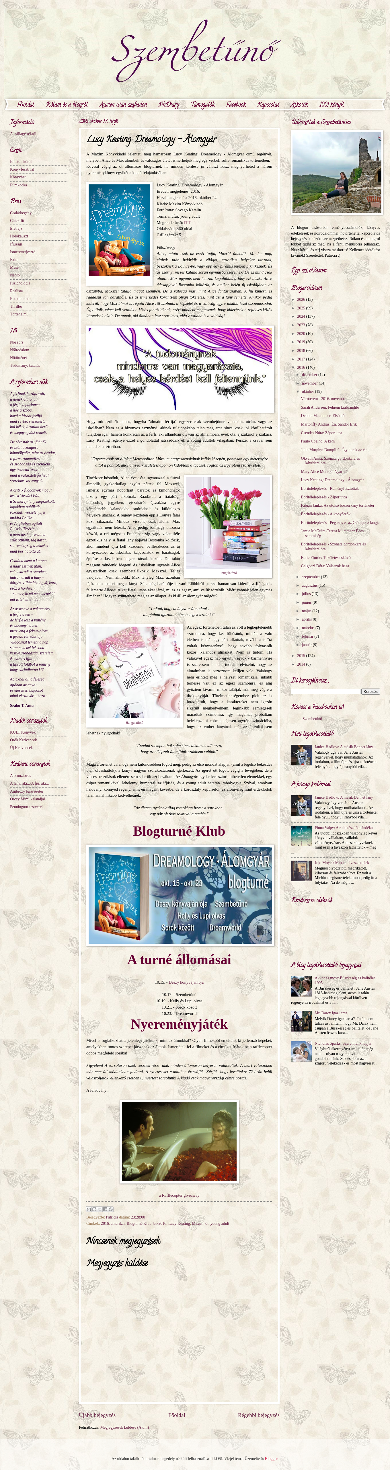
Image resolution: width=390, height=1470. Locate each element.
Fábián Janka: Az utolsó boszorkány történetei (337, 505)
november (310, 383)
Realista (16, 291)
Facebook (235, 105)
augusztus (310, 585)
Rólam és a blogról (67, 105)
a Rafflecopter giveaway (179, 1195)
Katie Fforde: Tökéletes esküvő (325, 557)
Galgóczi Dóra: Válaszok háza (325, 566)
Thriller (16, 306)
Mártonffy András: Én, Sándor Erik (329, 424)
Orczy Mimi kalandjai (27, 799)
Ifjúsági (16, 244)
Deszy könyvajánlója (186, 982)
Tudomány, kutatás (25, 365)
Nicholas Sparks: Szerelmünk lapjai (343, 1043)
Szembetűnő (312, 719)
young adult (219, 1223)
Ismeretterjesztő (22, 252)
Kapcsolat (268, 105)
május (307, 611)
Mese (14, 267)
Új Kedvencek (21, 748)
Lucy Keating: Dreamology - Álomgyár (332, 480)
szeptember (311, 577)
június (307, 602)
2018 (301, 350)
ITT (187, 222)
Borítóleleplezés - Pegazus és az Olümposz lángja (340, 522)
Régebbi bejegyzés (259, 1415)
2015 (301, 656)
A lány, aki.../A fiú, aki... (29, 783)
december (310, 375)
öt (206, 1223)
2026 (301, 299)
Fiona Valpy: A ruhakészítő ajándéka (344, 828)
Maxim (197, 1223)
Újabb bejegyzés (97, 1415)
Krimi (15, 260)
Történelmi (19, 314)
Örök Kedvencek (23, 740)
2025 (301, 308)
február (308, 636)
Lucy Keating (179, 1223)
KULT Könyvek (23, 732)
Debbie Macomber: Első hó (322, 416)
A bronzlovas (20, 775)
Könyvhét (18, 177)
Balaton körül (21, 161)
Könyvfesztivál (22, 169)
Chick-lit (17, 221)
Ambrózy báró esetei (26, 791)
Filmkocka (18, 185)
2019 (301, 342)
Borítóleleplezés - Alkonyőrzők (325, 514)
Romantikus (19, 299)
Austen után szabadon (123, 105)
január (307, 645)
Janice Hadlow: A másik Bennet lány (344, 747)
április (307, 619)
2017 (301, 359)
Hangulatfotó (228, 573)
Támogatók (202, 105)
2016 (105, 1223)
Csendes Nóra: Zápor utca (321, 433)
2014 (301, 664)
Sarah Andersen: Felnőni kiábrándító (330, 407)
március (308, 628)
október (308, 391)
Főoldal (25, 105)
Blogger (271, 1459)
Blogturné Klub (139, 1223)
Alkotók (299, 105)
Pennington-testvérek (27, 807)
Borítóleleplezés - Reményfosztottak (330, 488)
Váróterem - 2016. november (324, 399)
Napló (15, 275)
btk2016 (159, 1223)
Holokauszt (19, 236)
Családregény (21, 213)
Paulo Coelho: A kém (318, 441)
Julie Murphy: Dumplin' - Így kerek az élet (334, 450)
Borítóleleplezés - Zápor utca (324, 497)
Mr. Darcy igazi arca (331, 1013)
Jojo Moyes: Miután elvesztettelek (342, 863)
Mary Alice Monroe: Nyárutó (324, 471)
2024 (301, 316)
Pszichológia (20, 283)
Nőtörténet (18, 358)
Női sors (16, 342)
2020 (301, 334)
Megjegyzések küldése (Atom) (124, 1427)
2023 (301, 325)
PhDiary (169, 105)
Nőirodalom (19, 350)
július (307, 594)
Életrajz (16, 228)
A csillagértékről (23, 134)
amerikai (117, 1223)
